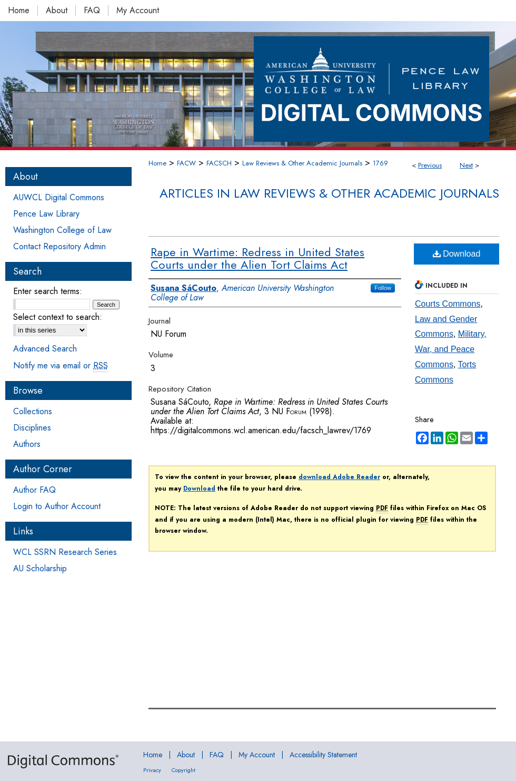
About (186, 754)
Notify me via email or (60, 365)
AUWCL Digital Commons (58, 197)
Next (466, 165)
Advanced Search (45, 349)
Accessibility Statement (323, 754)
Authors (27, 444)
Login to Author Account (57, 506)
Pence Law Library (46, 214)
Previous (430, 165)
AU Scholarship (40, 568)
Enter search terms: (47, 291)
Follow (382, 288)
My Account (257, 754)
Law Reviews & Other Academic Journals (302, 163)
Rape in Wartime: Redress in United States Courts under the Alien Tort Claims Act (257, 258)
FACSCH (219, 163)
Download (457, 253)
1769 (380, 163)
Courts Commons (447, 303)
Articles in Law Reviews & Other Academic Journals (329, 193)
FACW (186, 163)
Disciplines (32, 428)
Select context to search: (57, 317)
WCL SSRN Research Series (65, 552)
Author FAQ (34, 490)
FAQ (217, 754)
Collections (32, 411)
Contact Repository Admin (59, 246)
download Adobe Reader (339, 477)
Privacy (152, 770)
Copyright (183, 770)
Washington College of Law (62, 230)
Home (157, 163)
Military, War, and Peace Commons (451, 349)
